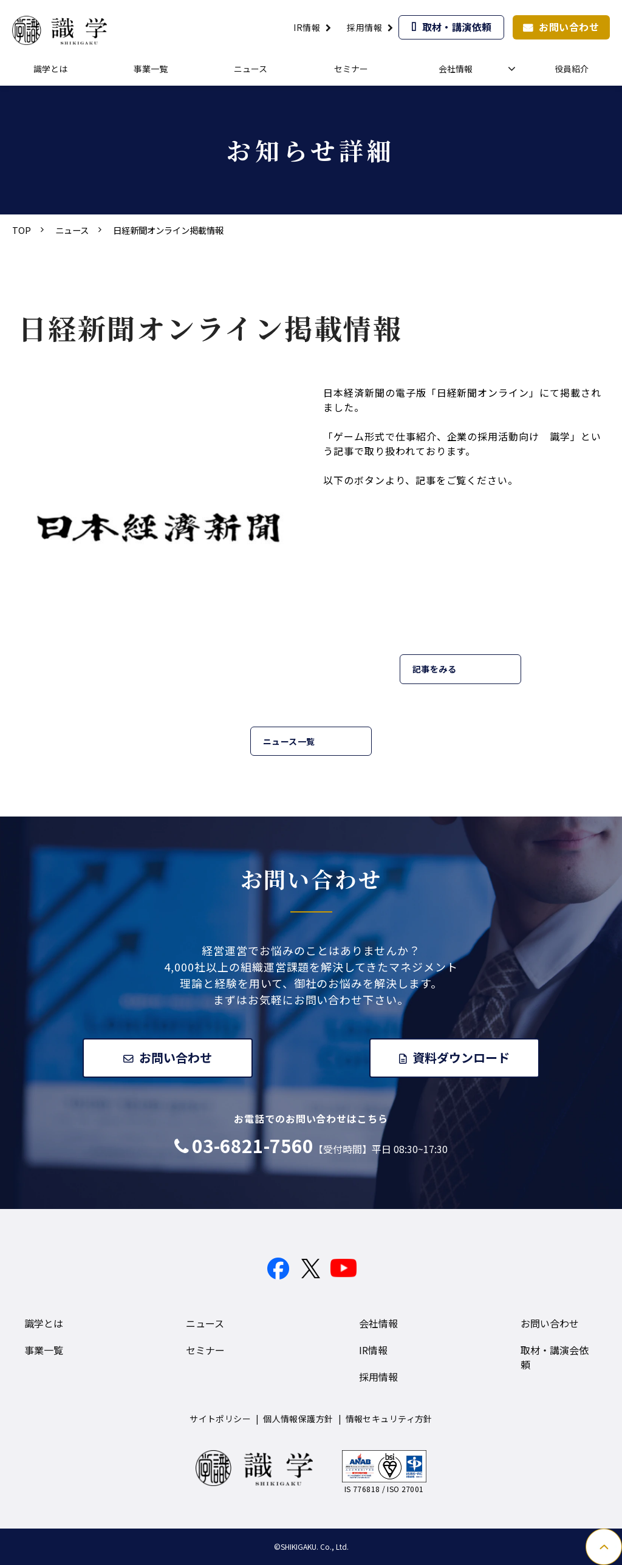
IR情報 (306, 27)
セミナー (351, 69)
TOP (21, 230)
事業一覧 (151, 69)
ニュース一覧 (289, 741)
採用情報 (364, 27)
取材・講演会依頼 (555, 1357)
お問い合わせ (569, 26)
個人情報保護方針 (298, 1419)
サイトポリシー (220, 1419)
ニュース (250, 69)
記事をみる (434, 669)
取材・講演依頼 (457, 26)
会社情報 (456, 69)
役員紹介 (572, 69)
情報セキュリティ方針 (389, 1419)
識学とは (50, 69)
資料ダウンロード (462, 1057)
